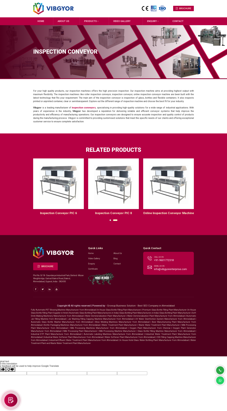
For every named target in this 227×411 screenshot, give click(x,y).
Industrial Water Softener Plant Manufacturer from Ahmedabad (73, 337)
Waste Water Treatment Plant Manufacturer (159, 325)
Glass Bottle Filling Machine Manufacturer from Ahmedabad (166, 331)
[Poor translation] (10, 369)
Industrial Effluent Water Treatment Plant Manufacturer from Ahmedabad (83, 340)
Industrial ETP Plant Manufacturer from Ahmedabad (56, 334)
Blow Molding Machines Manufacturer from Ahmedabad (122, 322)
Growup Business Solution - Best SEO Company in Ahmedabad (141, 305)
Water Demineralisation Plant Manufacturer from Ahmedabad (156, 316)
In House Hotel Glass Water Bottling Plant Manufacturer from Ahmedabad (154, 340)
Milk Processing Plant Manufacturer (80, 331)
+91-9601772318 (164, 260)
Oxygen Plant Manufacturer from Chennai (150, 328)
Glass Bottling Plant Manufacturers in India (139, 313)
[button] (110, 220)
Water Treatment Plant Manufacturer (119, 325)
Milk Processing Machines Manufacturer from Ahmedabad (98, 328)
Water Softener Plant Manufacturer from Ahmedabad (130, 337)
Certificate (93, 269)
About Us (63, 21)
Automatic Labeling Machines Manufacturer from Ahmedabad (113, 334)
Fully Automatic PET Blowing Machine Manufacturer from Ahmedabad (63, 310)
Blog (116, 258)
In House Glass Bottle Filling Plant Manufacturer (119, 310)
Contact (178, 21)
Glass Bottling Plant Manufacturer (175, 313)
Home (40, 21)
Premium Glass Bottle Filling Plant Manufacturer (164, 310)
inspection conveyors (84, 107)
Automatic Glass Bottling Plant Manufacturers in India (93, 313)
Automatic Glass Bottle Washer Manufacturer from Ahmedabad (62, 322)
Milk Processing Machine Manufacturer (117, 331)
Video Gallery (121, 21)
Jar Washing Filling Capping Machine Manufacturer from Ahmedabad (100, 319)
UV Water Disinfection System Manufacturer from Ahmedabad (165, 319)
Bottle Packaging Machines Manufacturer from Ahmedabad (72, 325)
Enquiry (152, 21)
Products (90, 21)
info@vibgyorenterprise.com (170, 269)
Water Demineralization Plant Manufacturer (105, 316)
